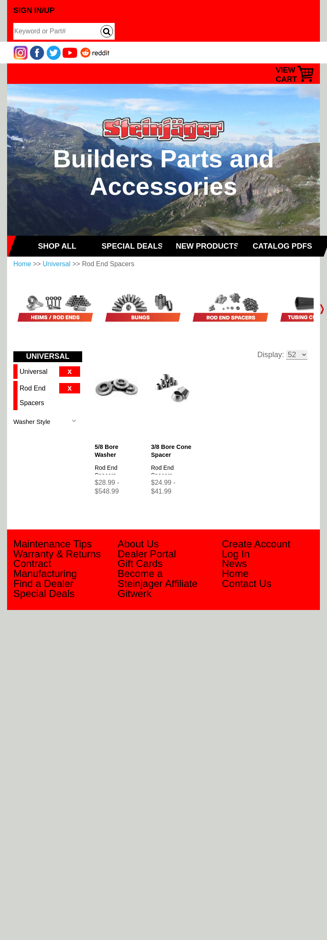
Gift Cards (140, 563)
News (234, 563)
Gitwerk (134, 593)
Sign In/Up (34, 10)
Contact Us (247, 583)
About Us (138, 543)
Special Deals (44, 593)
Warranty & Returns (57, 553)
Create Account (256, 543)
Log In (236, 553)
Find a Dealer (43, 583)
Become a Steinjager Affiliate (158, 578)
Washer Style (31, 421)
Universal (56, 263)
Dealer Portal (147, 553)
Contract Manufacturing (45, 568)
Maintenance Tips (52, 543)
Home (22, 263)
